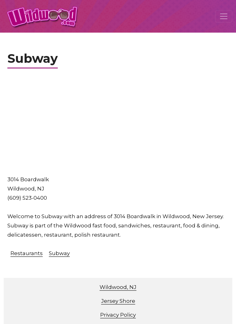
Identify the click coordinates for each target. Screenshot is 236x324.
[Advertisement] (118, 124)
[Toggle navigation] (223, 16)
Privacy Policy (118, 315)
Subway (59, 253)
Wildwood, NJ (118, 287)
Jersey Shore (118, 301)
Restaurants (26, 253)
